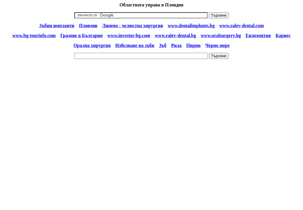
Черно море (217, 45)
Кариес (283, 35)
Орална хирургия (92, 45)
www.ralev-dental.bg (175, 35)
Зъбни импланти (56, 25)
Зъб (163, 45)
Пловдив (88, 25)
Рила (176, 45)
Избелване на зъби (134, 45)
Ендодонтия (258, 35)
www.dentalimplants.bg (191, 25)
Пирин (193, 45)
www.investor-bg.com (128, 35)
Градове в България (81, 35)
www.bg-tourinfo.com (33, 35)
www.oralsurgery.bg (221, 35)
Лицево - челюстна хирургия (132, 25)
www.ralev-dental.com (241, 25)
